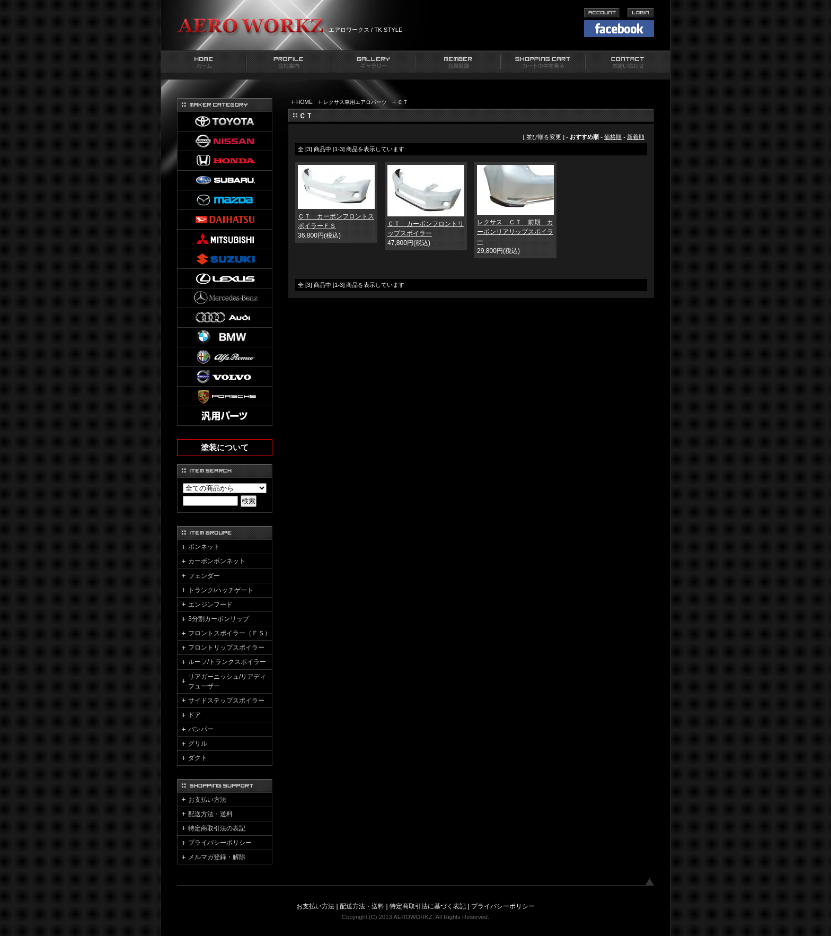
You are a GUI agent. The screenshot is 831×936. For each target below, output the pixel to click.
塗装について (225, 447)
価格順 (613, 137)
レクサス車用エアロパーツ (355, 102)
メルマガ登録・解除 (216, 857)
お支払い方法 (207, 799)
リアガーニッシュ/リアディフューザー (227, 681)
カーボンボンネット (216, 561)
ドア (194, 715)
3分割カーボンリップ (218, 619)
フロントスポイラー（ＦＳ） (229, 633)
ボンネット (204, 546)
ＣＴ (402, 102)
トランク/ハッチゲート (220, 590)
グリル (197, 743)
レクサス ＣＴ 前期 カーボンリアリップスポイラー (515, 231)
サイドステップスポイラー (226, 700)
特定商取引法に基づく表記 (428, 906)
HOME (304, 102)
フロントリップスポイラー (226, 647)
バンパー (201, 729)
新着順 (635, 137)
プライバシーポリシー (220, 842)
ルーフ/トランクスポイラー (227, 662)
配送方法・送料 (210, 814)
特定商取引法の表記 (216, 828)
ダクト (197, 758)
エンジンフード (210, 604)
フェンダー (204, 576)
